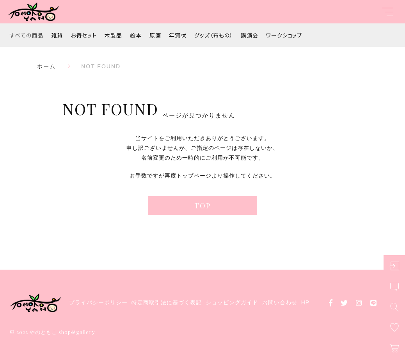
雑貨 (57, 35)
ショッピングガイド (232, 302)
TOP (202, 205)
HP (305, 302)
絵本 (136, 35)
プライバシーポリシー (98, 302)
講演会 (249, 35)
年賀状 (178, 35)
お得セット (84, 35)
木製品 (113, 35)
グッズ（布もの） (213, 35)
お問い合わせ (279, 302)
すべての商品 (26, 35)
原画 (155, 35)
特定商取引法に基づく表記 (166, 302)
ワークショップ (284, 35)
